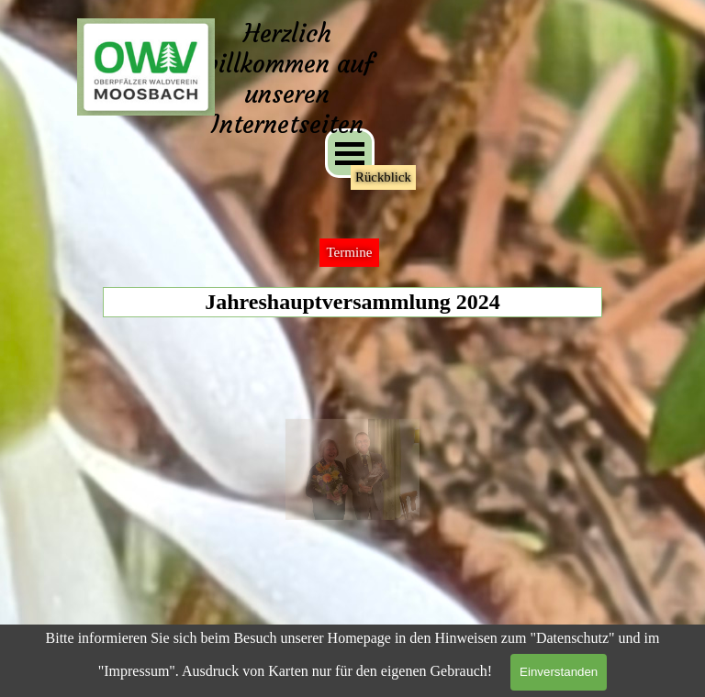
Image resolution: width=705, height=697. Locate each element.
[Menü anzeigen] (350, 153)
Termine (349, 252)
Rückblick (383, 177)
